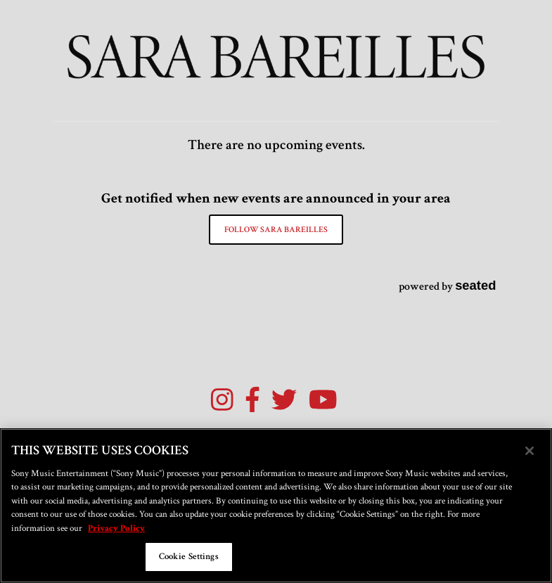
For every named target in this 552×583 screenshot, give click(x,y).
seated (475, 285)
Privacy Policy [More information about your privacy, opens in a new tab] (116, 528)
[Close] (529, 450)
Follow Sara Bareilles (276, 229)
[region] (276, 505)
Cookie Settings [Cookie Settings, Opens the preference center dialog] (189, 557)
